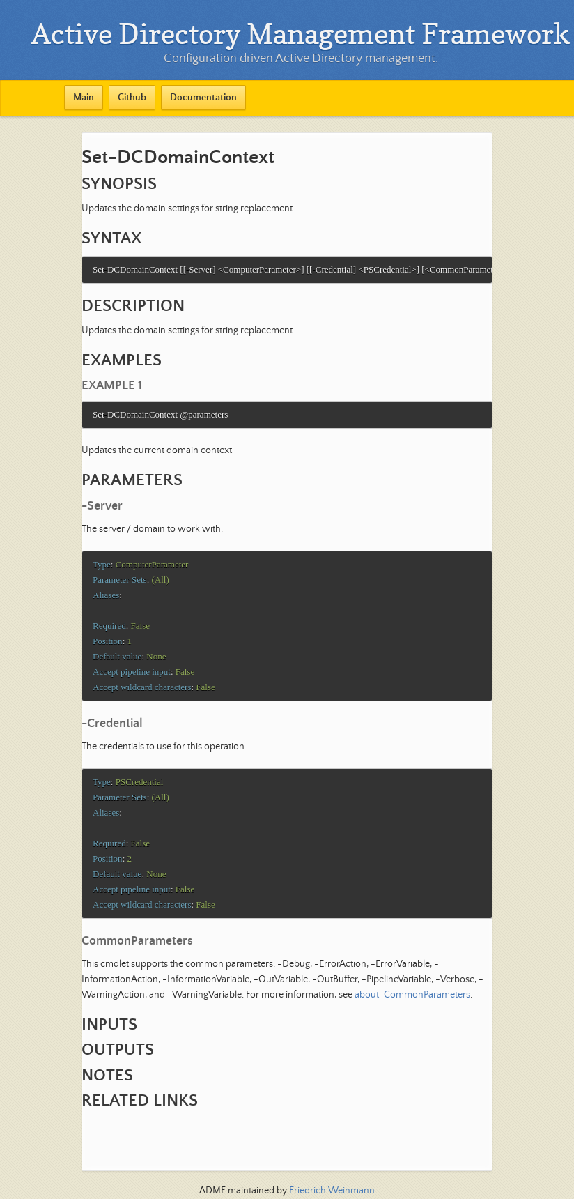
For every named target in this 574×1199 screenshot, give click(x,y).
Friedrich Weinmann (332, 1190)
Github (132, 97)
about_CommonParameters (412, 1008)
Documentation (203, 97)
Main (83, 97)
